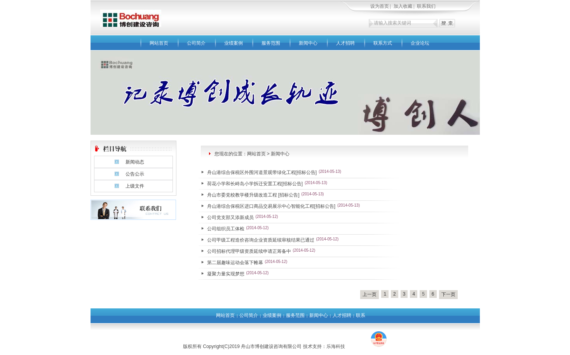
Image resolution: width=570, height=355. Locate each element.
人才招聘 (345, 43)
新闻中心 (308, 43)
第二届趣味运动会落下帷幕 (235, 262)
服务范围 (270, 43)
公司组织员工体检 (225, 228)
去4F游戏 (357, 346)
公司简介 (196, 43)
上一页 (370, 294)
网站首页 (159, 43)
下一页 (448, 294)
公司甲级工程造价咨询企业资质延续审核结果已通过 (260, 240)
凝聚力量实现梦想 (225, 274)
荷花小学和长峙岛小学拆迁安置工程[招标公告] (255, 183)
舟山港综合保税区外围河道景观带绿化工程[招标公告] (262, 172)
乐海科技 (335, 346)
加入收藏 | (404, 6)
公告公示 (135, 174)
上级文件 (135, 186)
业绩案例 (233, 43)
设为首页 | (381, 6)
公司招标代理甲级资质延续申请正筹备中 (249, 251)
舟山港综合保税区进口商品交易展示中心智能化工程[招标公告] (271, 206)
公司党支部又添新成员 (230, 217)
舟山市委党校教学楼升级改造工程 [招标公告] (253, 195)
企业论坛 (420, 43)
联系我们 (426, 6)
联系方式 (382, 43)
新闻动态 (135, 162)
